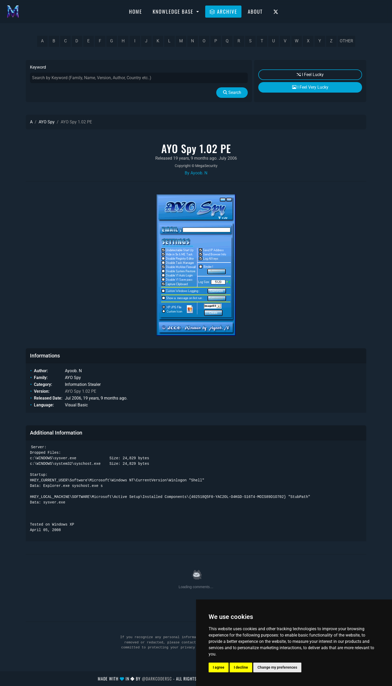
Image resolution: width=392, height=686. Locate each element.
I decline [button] (241, 667)
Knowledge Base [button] (174, 11)
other (346, 40)
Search (232, 92)
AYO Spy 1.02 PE (80, 391)
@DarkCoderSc (157, 678)
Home (135, 11)
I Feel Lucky (310, 74)
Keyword (38, 67)
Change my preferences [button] (277, 667)
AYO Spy (47, 121)
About (255, 11)
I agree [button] (218, 667)
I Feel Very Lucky (310, 87)
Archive (223, 11)
